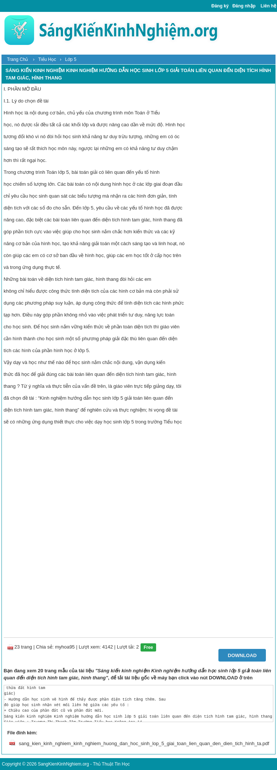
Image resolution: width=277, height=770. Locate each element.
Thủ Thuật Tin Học (111, 764)
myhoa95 (65, 647)
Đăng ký (220, 6)
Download (242, 655)
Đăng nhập (244, 6)
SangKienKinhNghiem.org (63, 764)
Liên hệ (268, 6)
